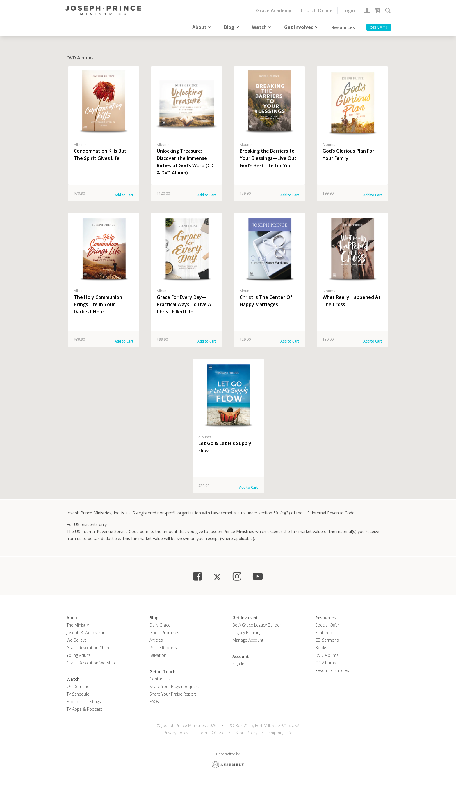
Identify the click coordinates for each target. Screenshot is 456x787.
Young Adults (79, 655)
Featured (323, 632)
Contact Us (159, 679)
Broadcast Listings (84, 701)
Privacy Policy (176, 732)
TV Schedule (78, 694)
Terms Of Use (212, 732)
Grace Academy (273, 10)
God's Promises (164, 632)
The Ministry (78, 625)
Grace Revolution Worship (91, 663)
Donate (379, 27)
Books (321, 647)
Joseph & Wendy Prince (88, 632)
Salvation (157, 655)
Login (349, 10)
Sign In (238, 663)
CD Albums (325, 663)
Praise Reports (163, 647)
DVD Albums (327, 655)
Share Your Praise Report (172, 694)
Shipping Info (280, 732)
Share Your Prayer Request (174, 686)
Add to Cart (124, 195)
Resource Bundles (332, 670)
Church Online (317, 10)
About (202, 27)
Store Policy (246, 732)
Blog (232, 27)
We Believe (77, 640)
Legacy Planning (246, 632)
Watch (262, 27)
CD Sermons (327, 640)
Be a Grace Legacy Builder (256, 625)
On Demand (78, 686)
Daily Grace (159, 625)
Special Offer (327, 625)
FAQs (154, 701)
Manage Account (247, 640)
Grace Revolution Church (90, 647)
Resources (343, 27)
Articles (156, 640)
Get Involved (302, 27)
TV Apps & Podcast (84, 709)
